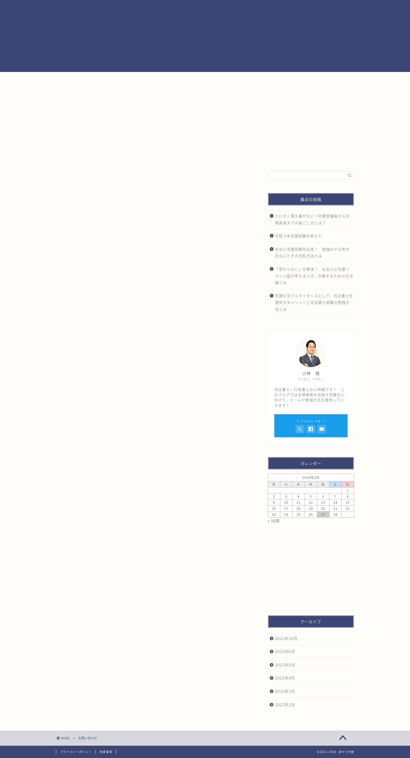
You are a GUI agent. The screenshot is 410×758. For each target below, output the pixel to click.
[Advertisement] (311, 125)
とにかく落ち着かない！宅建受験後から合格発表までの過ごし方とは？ (312, 219)
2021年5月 (285, 665)
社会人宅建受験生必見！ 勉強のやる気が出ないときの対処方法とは (312, 252)
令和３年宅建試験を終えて (298, 235)
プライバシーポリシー (76, 752)
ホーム (110, 79)
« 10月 (274, 521)
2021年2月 (285, 704)
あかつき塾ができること (237, 79)
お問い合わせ (300, 79)
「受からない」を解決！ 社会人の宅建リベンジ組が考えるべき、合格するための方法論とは (314, 275)
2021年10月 (286, 638)
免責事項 (106, 752)
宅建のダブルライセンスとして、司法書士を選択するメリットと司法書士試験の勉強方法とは (314, 302)
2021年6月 (285, 651)
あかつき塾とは (173, 79)
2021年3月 (285, 691)
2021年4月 (285, 678)
